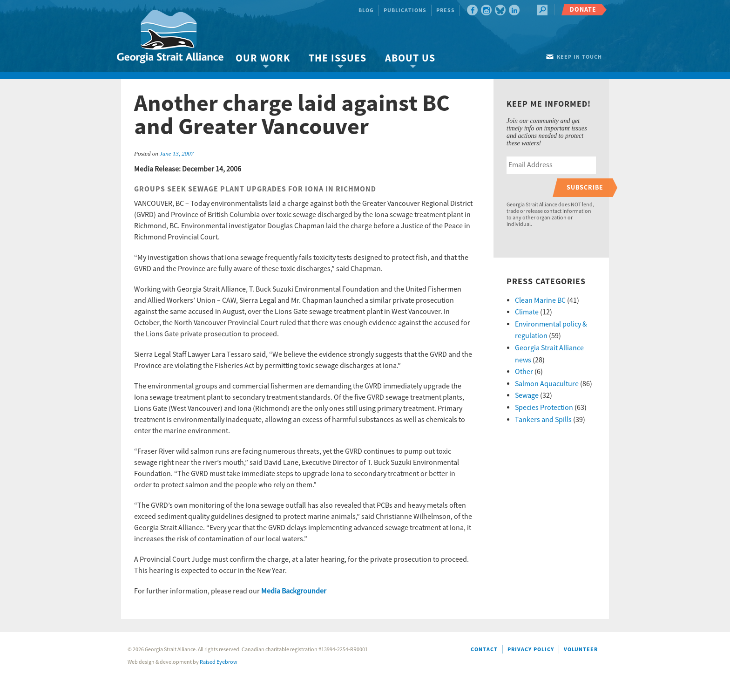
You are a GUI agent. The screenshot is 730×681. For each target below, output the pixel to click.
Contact (484, 650)
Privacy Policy (530, 650)
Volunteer (581, 650)
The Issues (337, 58)
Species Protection (544, 407)
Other (524, 371)
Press (445, 10)
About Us (410, 58)
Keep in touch (579, 57)
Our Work (263, 58)
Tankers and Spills (543, 419)
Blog (366, 10)
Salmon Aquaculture (547, 383)
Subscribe (585, 187)
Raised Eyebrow (218, 662)
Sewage (527, 395)
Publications (405, 10)
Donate (583, 9)
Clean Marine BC (540, 300)
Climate (527, 312)
